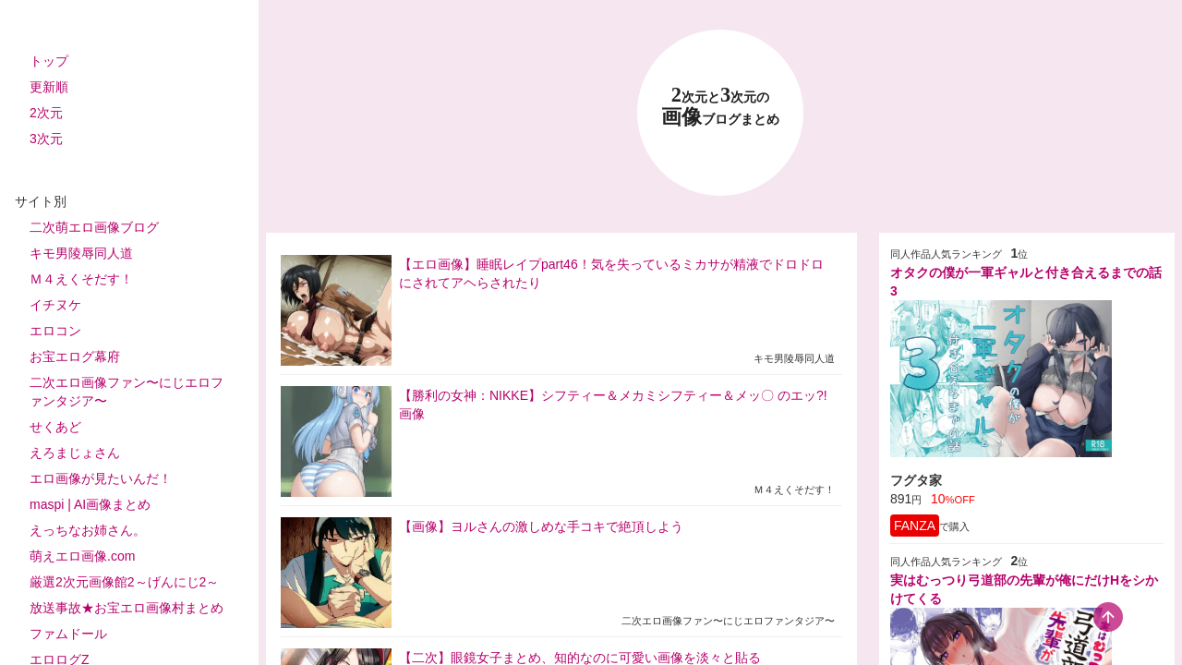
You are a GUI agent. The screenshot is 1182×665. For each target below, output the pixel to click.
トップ (49, 61)
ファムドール (68, 633)
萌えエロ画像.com (82, 556)
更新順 (49, 86)
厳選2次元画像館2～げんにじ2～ (124, 581)
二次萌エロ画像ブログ (94, 227)
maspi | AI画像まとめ (90, 504)
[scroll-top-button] (1108, 617)
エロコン (55, 330)
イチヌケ (55, 304)
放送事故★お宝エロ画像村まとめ (126, 607)
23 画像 (720, 106)
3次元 (46, 138)
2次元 (46, 112)
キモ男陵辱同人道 (81, 253)
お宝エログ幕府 (75, 356)
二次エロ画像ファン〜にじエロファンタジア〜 (126, 391)
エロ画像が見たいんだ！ (101, 478)
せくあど (55, 426)
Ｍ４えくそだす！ (81, 279)
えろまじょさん (75, 452)
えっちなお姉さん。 (88, 530)
